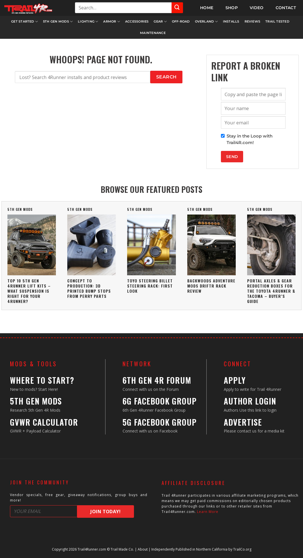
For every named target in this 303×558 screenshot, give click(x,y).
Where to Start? (42, 380)
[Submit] (177, 7)
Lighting (88, 21)
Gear (160, 21)
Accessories (137, 21)
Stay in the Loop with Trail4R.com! (250, 139)
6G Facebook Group (160, 401)
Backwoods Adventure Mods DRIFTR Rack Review (211, 286)
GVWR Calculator (44, 422)
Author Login (250, 401)
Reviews (253, 21)
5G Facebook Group (160, 422)
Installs (231, 21)
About (143, 549)
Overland (206, 21)
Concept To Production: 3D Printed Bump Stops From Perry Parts (89, 288)
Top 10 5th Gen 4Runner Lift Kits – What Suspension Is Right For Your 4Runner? (29, 291)
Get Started (24, 21)
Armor (111, 21)
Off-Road (181, 21)
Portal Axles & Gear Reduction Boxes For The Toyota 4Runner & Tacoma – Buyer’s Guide (271, 291)
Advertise (243, 422)
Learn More (207, 511)
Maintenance (152, 33)
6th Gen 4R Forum (157, 380)
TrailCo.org (242, 549)
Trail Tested (277, 21)
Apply (235, 380)
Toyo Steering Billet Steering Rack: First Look (150, 286)
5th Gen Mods (58, 21)
